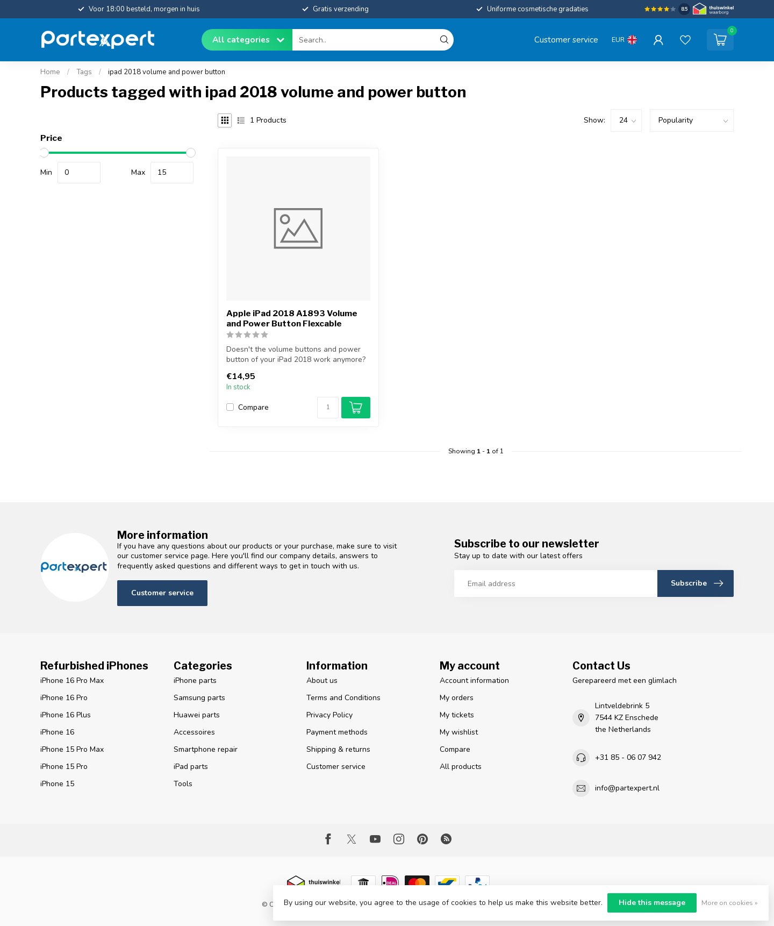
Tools (183, 784)
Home (50, 72)
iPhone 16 (57, 732)
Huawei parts (197, 715)
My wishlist (459, 732)
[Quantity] (328, 407)
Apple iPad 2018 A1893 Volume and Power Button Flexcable (291, 318)
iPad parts (191, 766)
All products (461, 766)
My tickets (457, 715)
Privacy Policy (329, 715)
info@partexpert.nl (627, 788)
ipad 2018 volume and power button (166, 72)
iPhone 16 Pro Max (72, 680)
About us (322, 680)
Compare (253, 407)
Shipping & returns (338, 749)
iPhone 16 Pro (64, 698)
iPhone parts (195, 680)
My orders (457, 698)
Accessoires (194, 732)
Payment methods (337, 732)
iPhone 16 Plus (65, 715)
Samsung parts (199, 698)
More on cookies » (729, 902)
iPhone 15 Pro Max (72, 749)
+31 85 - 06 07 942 (628, 757)
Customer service (566, 39)
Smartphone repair (206, 749)
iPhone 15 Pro (64, 766)
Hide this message (652, 902)
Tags (84, 72)
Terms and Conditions (343, 698)
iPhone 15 (57, 784)
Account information (474, 680)
